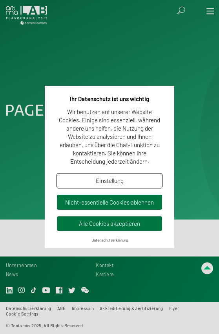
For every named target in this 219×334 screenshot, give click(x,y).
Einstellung (110, 180)
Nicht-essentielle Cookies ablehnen (109, 202)
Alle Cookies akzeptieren (109, 223)
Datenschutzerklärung (109, 240)
